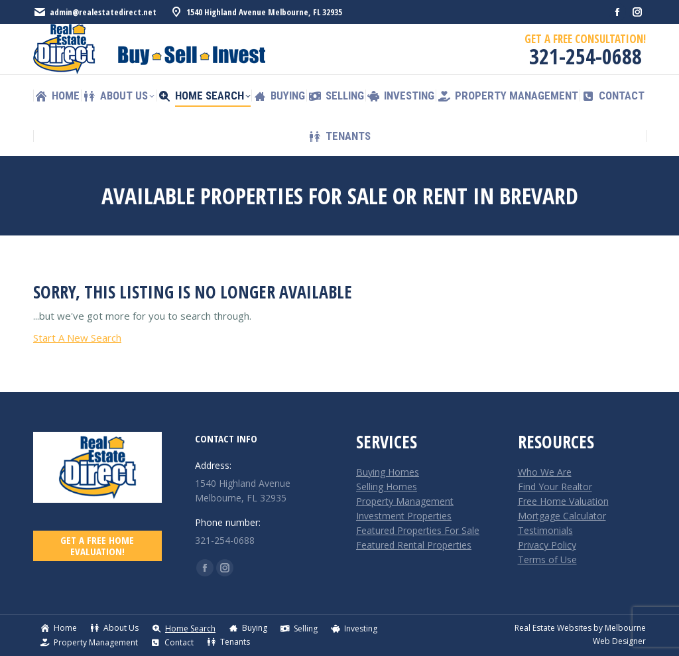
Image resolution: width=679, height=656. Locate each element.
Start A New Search (77, 337)
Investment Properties (404, 515)
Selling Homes (386, 486)
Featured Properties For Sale (417, 530)
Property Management (405, 501)
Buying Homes (387, 472)
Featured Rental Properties (413, 545)
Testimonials (545, 530)
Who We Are (545, 472)
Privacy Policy (547, 545)
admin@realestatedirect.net (94, 12)
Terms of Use (547, 559)
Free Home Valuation (563, 501)
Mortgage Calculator (562, 515)
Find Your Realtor (555, 486)
